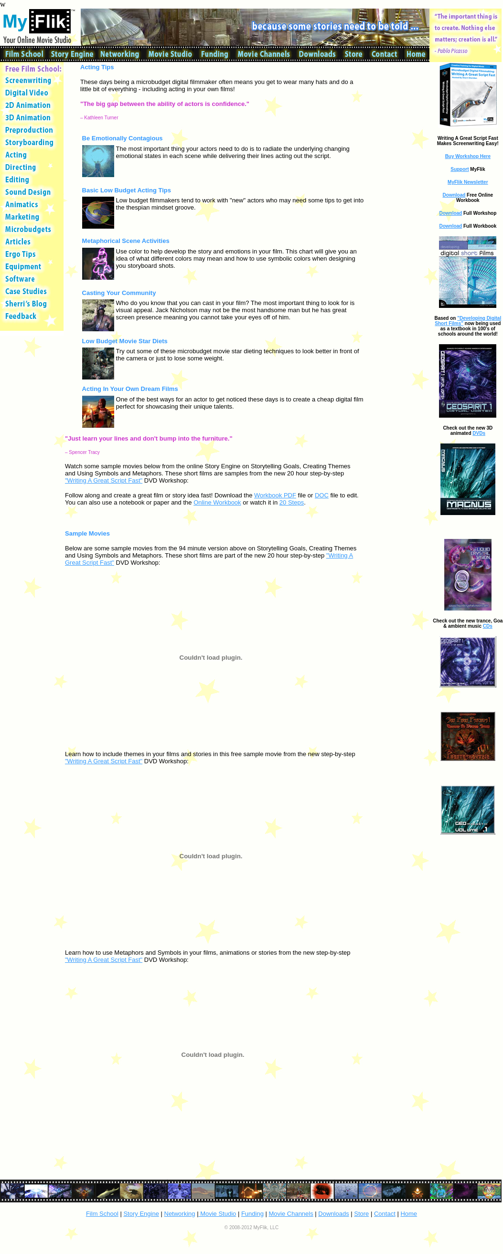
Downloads (333, 1213)
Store (361, 1213)
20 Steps (291, 502)
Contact (385, 1213)
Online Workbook (217, 502)
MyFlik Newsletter (468, 182)
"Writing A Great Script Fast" (103, 480)
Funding (252, 1213)
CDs (487, 626)
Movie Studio (217, 1213)
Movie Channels (291, 1213)
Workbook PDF (275, 495)
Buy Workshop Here (468, 156)
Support (459, 169)
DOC (322, 495)
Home (408, 1213)
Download (454, 195)
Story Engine (141, 1213)
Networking (179, 1213)
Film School (102, 1213)
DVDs (478, 433)
